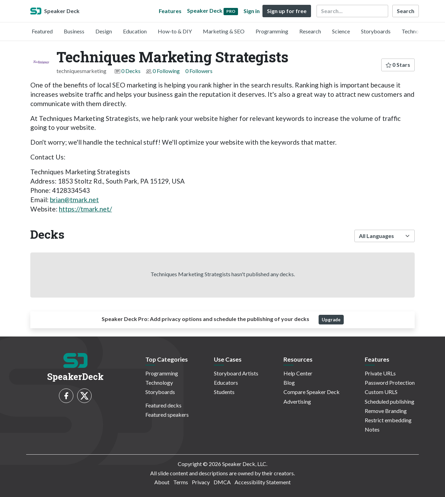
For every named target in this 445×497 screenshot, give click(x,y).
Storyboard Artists (236, 373)
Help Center (297, 373)
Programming (272, 31)
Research (310, 31)
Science (341, 31)
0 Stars (398, 64)
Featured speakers (167, 414)
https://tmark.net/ (85, 209)
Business (74, 31)
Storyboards (376, 31)
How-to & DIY (175, 31)
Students (224, 392)
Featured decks (163, 405)
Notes (372, 429)
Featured (42, 31)
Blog (289, 382)
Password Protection (390, 382)
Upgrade (331, 319)
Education (135, 31)
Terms (180, 482)
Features (170, 11)
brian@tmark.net (74, 200)
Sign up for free (287, 11)
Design (103, 31)
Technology (415, 31)
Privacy (201, 482)
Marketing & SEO (224, 31)
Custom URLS (381, 392)
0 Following (166, 71)
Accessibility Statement (263, 482)
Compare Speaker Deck (311, 392)
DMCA (222, 482)
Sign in (252, 11)
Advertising (297, 401)
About (161, 482)
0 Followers (199, 71)
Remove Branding (386, 410)
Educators (226, 382)
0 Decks (131, 71)
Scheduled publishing (389, 401)
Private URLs (380, 373)
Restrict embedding (388, 420)
